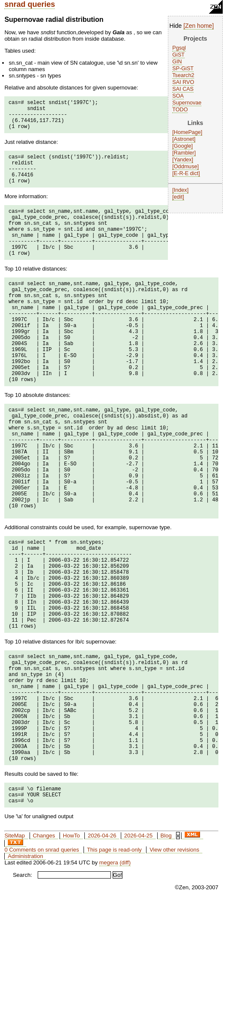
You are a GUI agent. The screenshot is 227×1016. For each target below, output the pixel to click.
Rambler (184, 153)
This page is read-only (114, 964)
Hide (176, 25)
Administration (25, 970)
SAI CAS (183, 89)
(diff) (125, 977)
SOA (178, 96)
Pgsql (179, 48)
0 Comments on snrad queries (41, 964)
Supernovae (186, 103)
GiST (178, 55)
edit (178, 197)
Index (180, 190)
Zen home (198, 25)
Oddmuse (185, 167)
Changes (44, 950)
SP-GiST (183, 69)
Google (182, 146)
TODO (180, 110)
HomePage (187, 132)
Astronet (184, 139)
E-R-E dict (186, 173)
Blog (166, 950)
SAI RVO (183, 82)
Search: (22, 989)
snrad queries (29, 4)
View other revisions (174, 964)
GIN (177, 62)
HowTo (71, 950)
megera (108, 977)
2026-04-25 (138, 950)
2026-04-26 (102, 950)
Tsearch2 (183, 75)
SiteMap (14, 950)
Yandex (183, 160)
